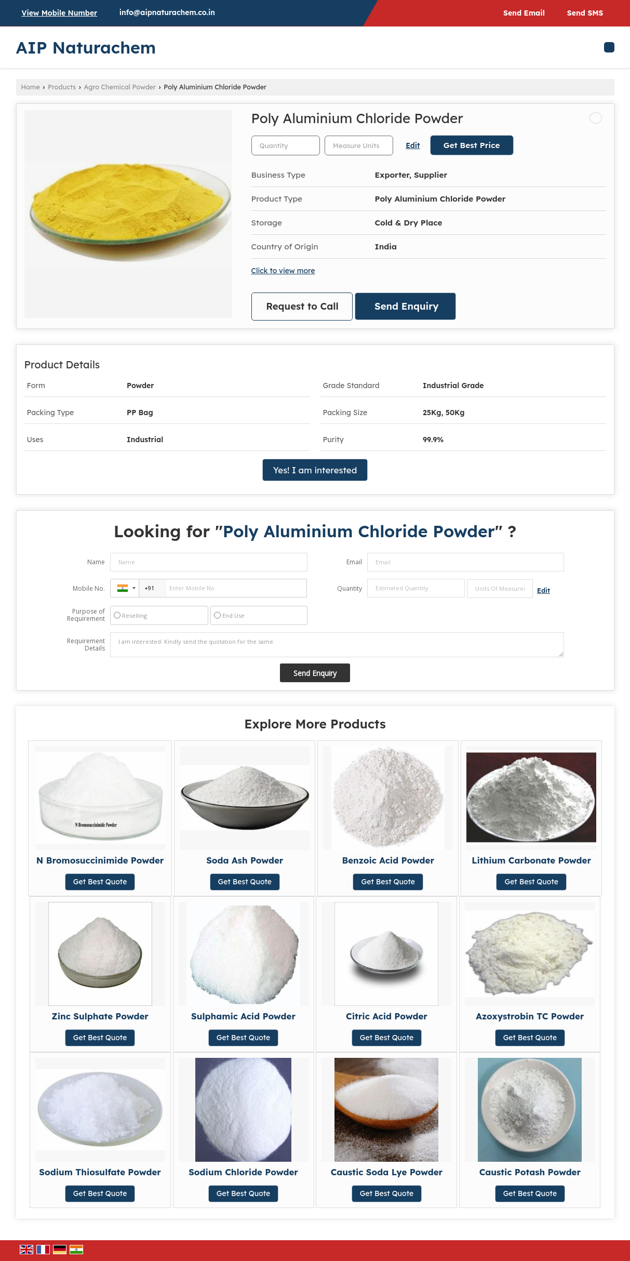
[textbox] (359, 145)
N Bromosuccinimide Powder (100, 860)
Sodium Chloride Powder (243, 1171)
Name (96, 562)
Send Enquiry (406, 306)
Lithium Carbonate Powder (531, 860)
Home (30, 87)
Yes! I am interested (315, 469)
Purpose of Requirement (86, 615)
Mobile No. (89, 588)
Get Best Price (472, 145)
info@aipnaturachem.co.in (167, 12)
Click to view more (283, 270)
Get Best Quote (100, 881)
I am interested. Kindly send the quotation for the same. (337, 644)
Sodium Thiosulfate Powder (100, 1171)
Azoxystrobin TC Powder (530, 1016)
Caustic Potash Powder (530, 1171)
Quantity (349, 588)
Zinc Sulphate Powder (100, 1016)
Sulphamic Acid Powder (243, 1016)
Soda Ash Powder (244, 860)
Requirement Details (86, 645)
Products (62, 87)
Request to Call (302, 306)
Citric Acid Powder (386, 1016)
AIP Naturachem (86, 47)
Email (354, 562)
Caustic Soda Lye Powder (387, 1171)
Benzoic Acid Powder (388, 860)
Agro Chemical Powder (120, 87)
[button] (60, 13)
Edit (413, 145)
